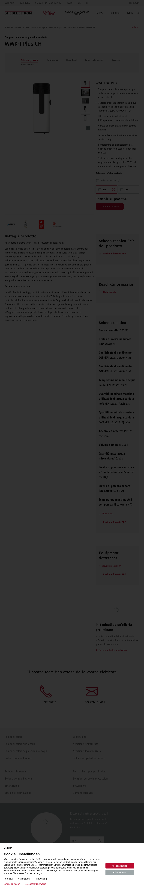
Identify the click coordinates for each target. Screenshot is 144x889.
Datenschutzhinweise (35, 884)
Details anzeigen (12, 884)
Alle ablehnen (119, 872)
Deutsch (9, 848)
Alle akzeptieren (120, 866)
